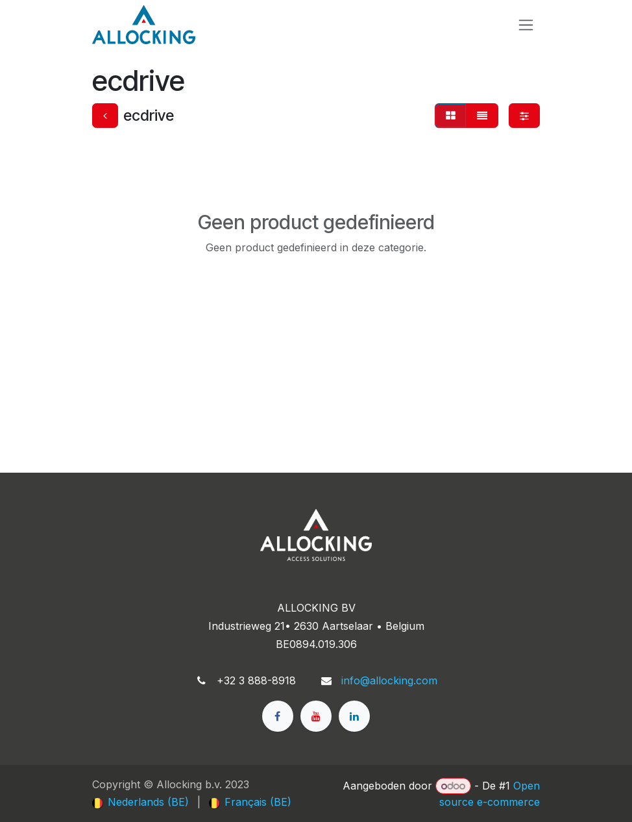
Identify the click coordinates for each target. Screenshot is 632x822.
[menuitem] (140, 802)
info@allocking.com (389, 680)
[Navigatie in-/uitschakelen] (526, 25)
